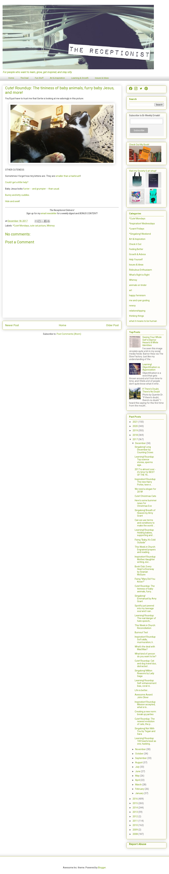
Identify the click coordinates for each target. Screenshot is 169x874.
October (139, 753)
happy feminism (137, 295)
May (137, 775)
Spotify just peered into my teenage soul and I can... (144, 608)
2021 (135, 421)
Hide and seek (12, 201)
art (130, 290)
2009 (135, 829)
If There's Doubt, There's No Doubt (151, 390)
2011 (135, 821)
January (139, 793)
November (140, 749)
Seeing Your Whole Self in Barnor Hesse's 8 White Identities (152, 341)
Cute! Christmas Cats (145, 496)
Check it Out (135, 244)
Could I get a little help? (16, 182)
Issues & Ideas (102, 78)
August (139, 762)
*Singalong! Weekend (140, 234)
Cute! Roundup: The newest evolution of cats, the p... (145, 722)
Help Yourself (136, 259)
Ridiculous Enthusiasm (140, 270)
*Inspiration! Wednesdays (142, 223)
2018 (135, 435)
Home (11, 78)
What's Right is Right (139, 274)
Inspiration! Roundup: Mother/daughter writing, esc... (145, 559)
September (141, 758)
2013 (135, 812)
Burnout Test (141, 632)
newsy (132, 305)
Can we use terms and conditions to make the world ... (145, 523)
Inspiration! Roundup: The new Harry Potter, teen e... (145, 482)
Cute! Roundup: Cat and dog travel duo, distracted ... (145, 663)
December (140, 443)
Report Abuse (137, 844)
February (140, 789)
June (138, 771)
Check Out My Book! (139, 144)
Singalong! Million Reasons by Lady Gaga (144, 673)
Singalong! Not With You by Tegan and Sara (145, 731)
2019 (135, 430)
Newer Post (12, 325)
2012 (135, 816)
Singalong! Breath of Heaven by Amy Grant (145, 513)
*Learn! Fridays (136, 228)
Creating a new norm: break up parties (145, 713)
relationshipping (137, 310)
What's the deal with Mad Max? (145, 648)
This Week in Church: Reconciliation (145, 626)
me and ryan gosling (139, 300)
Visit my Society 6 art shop (142, 171)
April (137, 780)
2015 (135, 803)
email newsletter (48, 213)
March (138, 784)
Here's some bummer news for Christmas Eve (146, 503)
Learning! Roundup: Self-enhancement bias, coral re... (145, 683)
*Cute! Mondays (21, 225)
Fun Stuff (39, 78)
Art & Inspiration (57, 78)
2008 (135, 834)
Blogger (102, 867)
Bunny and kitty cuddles (17, 195)
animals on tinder (138, 285)
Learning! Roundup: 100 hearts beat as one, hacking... (145, 741)
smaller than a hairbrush (68, 176)
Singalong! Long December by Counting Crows (144, 450)
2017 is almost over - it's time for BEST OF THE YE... (145, 472)
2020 (135, 426)
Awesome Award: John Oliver (144, 696)
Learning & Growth (80, 78)
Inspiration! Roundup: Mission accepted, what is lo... (145, 705)
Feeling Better (136, 249)
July (137, 767)
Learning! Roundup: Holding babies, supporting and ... (144, 533)
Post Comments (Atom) (69, 334)
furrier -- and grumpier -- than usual (41, 188)
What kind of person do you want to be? (145, 655)
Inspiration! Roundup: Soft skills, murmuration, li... (145, 639)
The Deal (24, 78)
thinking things (136, 316)
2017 (135, 439)
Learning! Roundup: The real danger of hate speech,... (145, 618)
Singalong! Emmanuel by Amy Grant (145, 599)
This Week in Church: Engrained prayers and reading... (145, 550)
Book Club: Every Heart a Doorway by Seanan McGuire (144, 570)
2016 (135, 798)
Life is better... (142, 690)
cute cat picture (38, 225)
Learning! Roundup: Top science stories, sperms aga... (144, 460)
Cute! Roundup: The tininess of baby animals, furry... (145, 589)
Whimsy (51, 225)
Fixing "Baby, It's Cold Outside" (145, 541)
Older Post (112, 325)
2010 (135, 825)
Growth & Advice (137, 254)
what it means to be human (143, 321)
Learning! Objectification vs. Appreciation (151, 367)
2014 (135, 807)
